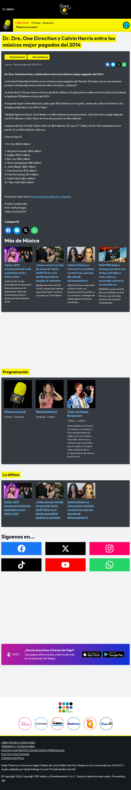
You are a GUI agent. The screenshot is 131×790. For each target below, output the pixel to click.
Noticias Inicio (17, 57)
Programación (15, 371)
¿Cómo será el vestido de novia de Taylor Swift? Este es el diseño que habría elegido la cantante (50, 264)
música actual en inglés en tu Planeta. (50, 196)
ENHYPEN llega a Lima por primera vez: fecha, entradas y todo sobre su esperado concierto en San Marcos (112, 266)
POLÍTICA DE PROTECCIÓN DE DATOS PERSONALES (33, 750)
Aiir (3, 780)
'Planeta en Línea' (27, 27)
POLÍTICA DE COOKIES (15, 754)
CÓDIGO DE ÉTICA (12, 758)
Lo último (11, 474)
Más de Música (40, 57)
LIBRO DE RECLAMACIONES (18, 742)
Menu (8, 9)
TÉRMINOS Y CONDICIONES (18, 746)
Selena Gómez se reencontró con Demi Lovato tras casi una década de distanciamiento (81, 264)
